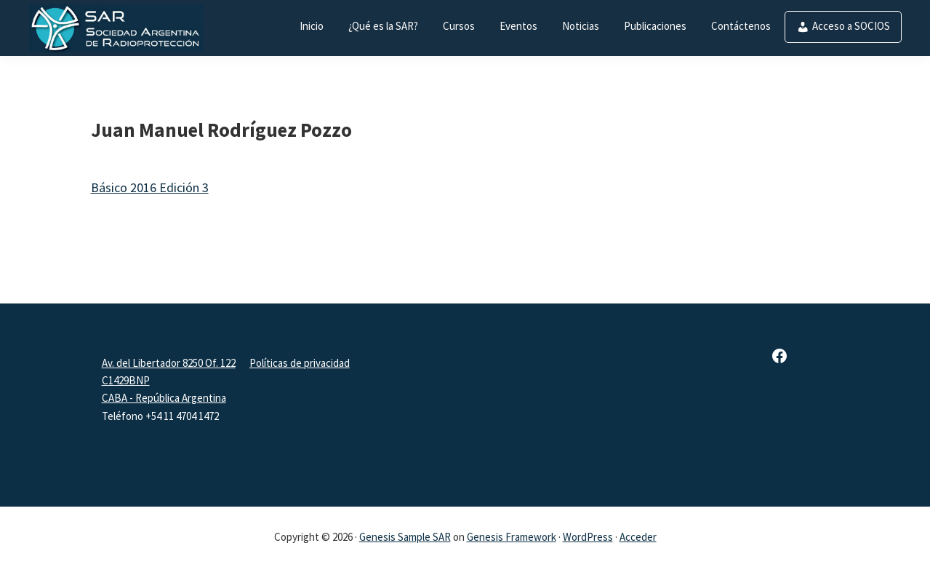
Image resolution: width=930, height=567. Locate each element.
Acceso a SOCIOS (851, 26)
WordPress (588, 537)
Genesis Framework (511, 537)
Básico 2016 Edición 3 (150, 187)
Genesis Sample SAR (405, 537)
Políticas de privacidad (299, 363)
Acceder (638, 537)
